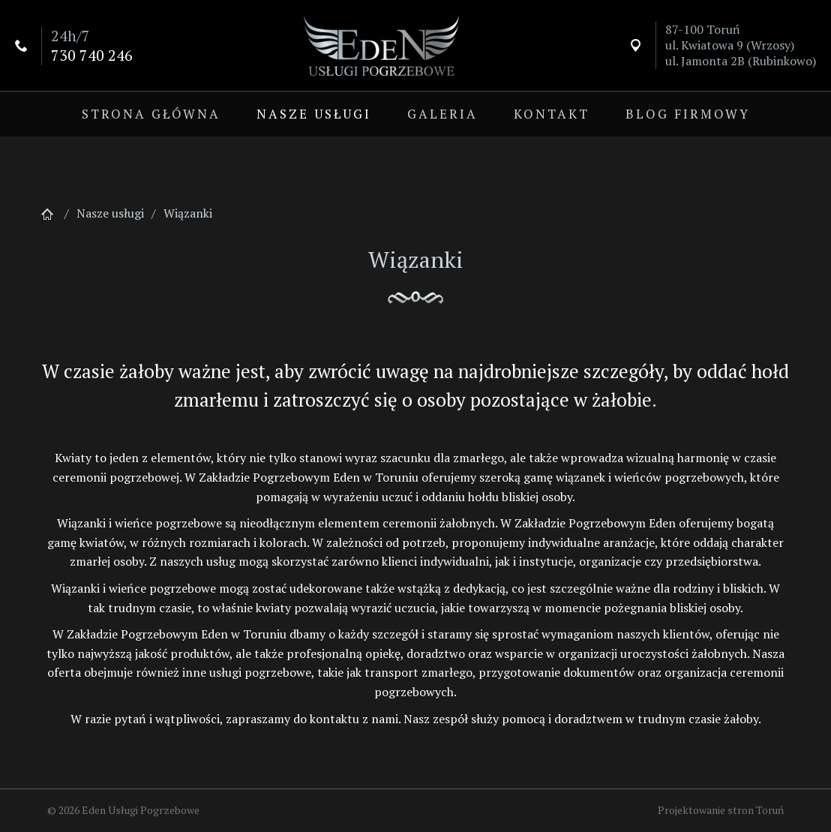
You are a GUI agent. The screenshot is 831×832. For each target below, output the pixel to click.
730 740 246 (92, 55)
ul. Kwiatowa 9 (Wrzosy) (729, 45)
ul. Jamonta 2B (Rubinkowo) (740, 61)
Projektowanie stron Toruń (721, 810)
